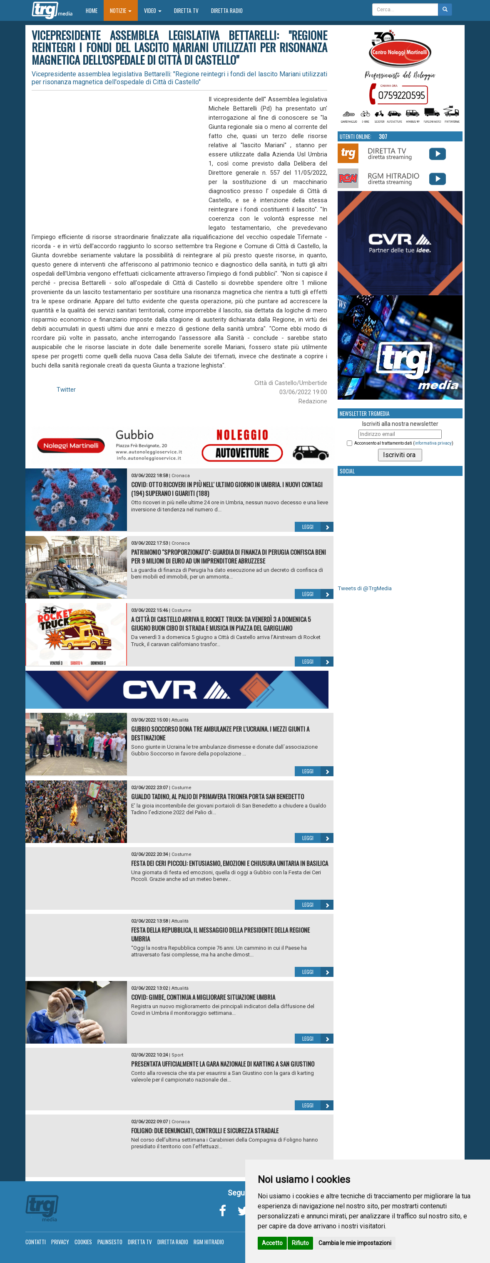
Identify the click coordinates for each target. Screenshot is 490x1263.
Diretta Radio (227, 10)
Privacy (60, 1242)
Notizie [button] (121, 10)
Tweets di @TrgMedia (365, 588)
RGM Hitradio (209, 1242)
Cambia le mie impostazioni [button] (354, 1243)
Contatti (35, 1242)
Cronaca (181, 475)
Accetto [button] (272, 1243)
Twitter (66, 389)
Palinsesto (109, 1242)
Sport (177, 1055)
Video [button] (153, 10)
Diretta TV (186, 10)
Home (95, 10)
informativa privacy (433, 443)
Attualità (180, 720)
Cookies (83, 1242)
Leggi (317, 527)
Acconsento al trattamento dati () (403, 443)
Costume (182, 610)
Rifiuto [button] (300, 1243)
